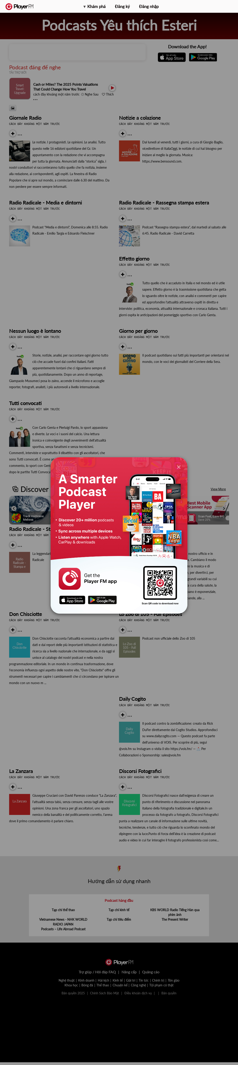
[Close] (178, 467)
